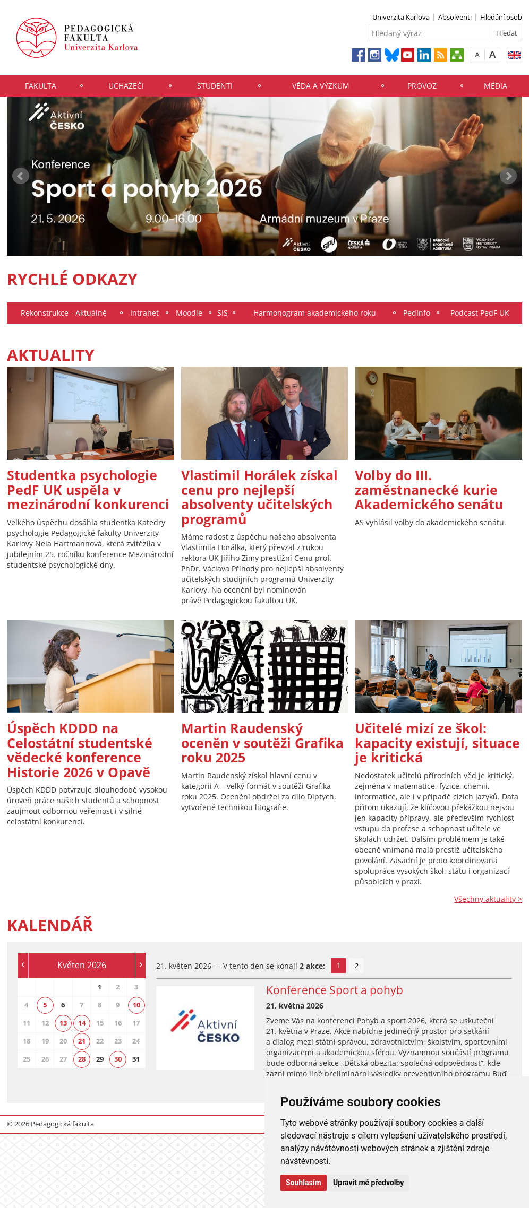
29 (100, 1059)
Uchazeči (126, 86)
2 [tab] (357, 965)
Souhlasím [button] (303, 1182)
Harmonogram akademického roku (314, 313)
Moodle (189, 313)
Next (508, 176)
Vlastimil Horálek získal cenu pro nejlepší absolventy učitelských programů (259, 497)
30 (118, 1059)
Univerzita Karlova (401, 17)
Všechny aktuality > (488, 899)
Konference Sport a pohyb (334, 990)
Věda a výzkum (320, 86)
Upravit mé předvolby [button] (368, 1182)
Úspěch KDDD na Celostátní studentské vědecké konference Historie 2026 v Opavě (79, 750)
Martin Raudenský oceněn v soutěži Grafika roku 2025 (262, 742)
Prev (20, 176)
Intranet (144, 313)
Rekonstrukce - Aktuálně (64, 313)
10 (136, 1005)
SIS (222, 313)
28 (82, 1059)
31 (136, 1059)
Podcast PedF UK (479, 313)
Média (495, 86)
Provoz (422, 86)
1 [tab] (338, 965)
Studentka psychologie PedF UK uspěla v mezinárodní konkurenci (88, 489)
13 (63, 1023)
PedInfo (416, 313)
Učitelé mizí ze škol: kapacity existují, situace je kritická (437, 742)
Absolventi (455, 17)
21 (82, 1041)
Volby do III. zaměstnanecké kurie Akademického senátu (429, 489)
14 (82, 1023)
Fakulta (40, 86)
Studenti (215, 86)
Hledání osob (501, 17)
